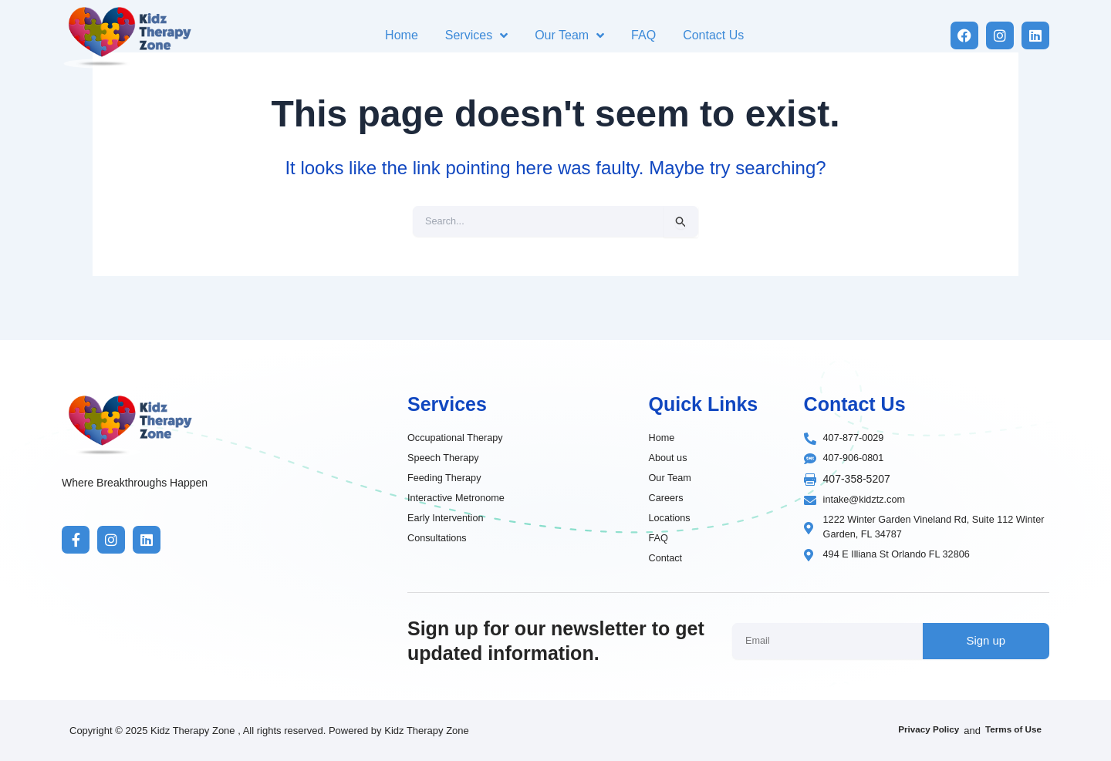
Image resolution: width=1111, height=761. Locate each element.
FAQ (643, 35)
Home (401, 35)
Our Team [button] (569, 35)
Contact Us (713, 35)
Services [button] (476, 35)
